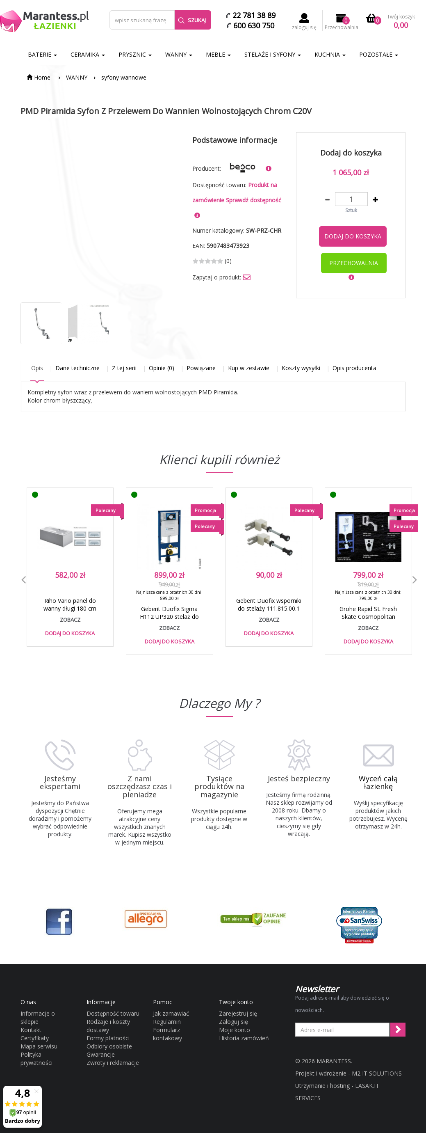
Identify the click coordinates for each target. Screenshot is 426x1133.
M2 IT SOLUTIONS (377, 1073)
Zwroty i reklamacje (113, 1063)
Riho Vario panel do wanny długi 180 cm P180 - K (69, 608)
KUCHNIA (330, 54)
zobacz (70, 619)
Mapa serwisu (39, 1046)
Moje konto (234, 1030)
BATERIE (42, 54)
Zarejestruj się (238, 1013)
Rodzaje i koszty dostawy (108, 1026)
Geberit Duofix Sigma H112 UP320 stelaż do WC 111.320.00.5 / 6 (169, 616)
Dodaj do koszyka (352, 236)
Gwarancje (101, 1054)
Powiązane (201, 368)
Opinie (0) (161, 368)
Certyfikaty (35, 1038)
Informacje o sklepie (38, 1017)
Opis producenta (354, 368)
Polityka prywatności (36, 1059)
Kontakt (31, 1030)
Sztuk (351, 210)
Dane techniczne (77, 368)
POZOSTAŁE (378, 54)
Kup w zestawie (248, 368)
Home (38, 77)
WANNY (178, 54)
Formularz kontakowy (167, 1034)
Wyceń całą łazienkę (378, 783)
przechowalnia (353, 263)
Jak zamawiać (171, 1013)
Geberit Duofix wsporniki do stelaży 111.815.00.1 (268, 604)
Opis (37, 368)
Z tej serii (124, 368)
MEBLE (218, 54)
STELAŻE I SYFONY (272, 54)
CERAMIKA (88, 54)
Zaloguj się (233, 1021)
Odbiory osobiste (109, 1046)
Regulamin (167, 1021)
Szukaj (192, 20)
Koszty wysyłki (301, 368)
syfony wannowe (123, 77)
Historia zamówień (244, 1038)
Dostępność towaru (113, 1013)
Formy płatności (108, 1038)
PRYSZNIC (135, 54)
